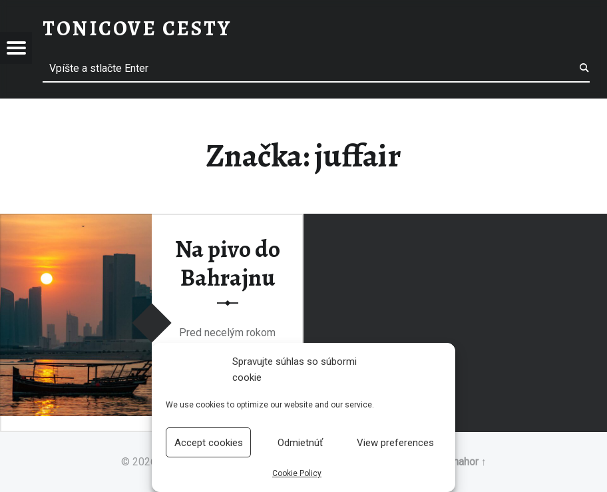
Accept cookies (208, 443)
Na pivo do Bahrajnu (227, 264)
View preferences (395, 443)
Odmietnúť (300, 443)
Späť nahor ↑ (458, 461)
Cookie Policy (296, 473)
